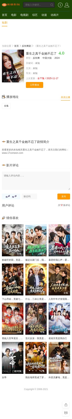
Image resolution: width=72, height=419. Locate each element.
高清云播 (65, 97)
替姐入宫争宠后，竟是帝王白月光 (19, 338)
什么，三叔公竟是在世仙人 (39, 299)
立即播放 (34, 85)
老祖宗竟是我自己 (58, 338)
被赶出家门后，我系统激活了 (40, 260)
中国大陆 (47, 58)
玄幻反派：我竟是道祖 (36, 338)
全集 (6, 106)
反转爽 (36, 58)
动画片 (55, 14)
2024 (57, 58)
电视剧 (24, 14)
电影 (14, 14)
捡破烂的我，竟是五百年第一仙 (18, 260)
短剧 (4, 22)
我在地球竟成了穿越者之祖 (39, 377)
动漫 (44, 14)
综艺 (35, 14)
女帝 (4, 377)
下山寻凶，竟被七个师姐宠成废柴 (19, 299)
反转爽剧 (26, 46)
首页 (4, 14)
